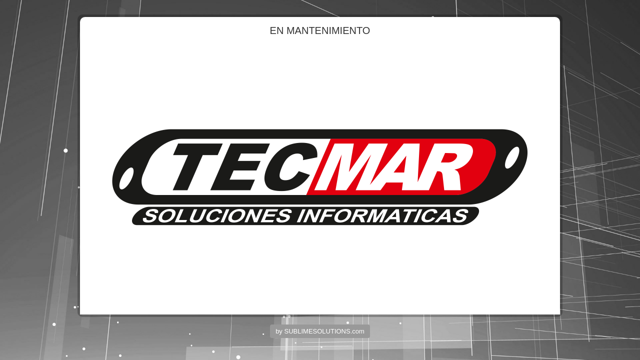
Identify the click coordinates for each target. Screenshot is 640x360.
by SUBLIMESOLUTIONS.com (320, 331)
